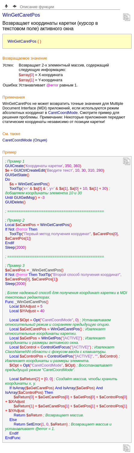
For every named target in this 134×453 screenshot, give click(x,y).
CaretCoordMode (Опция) (24, 140)
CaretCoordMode (63, 112)
